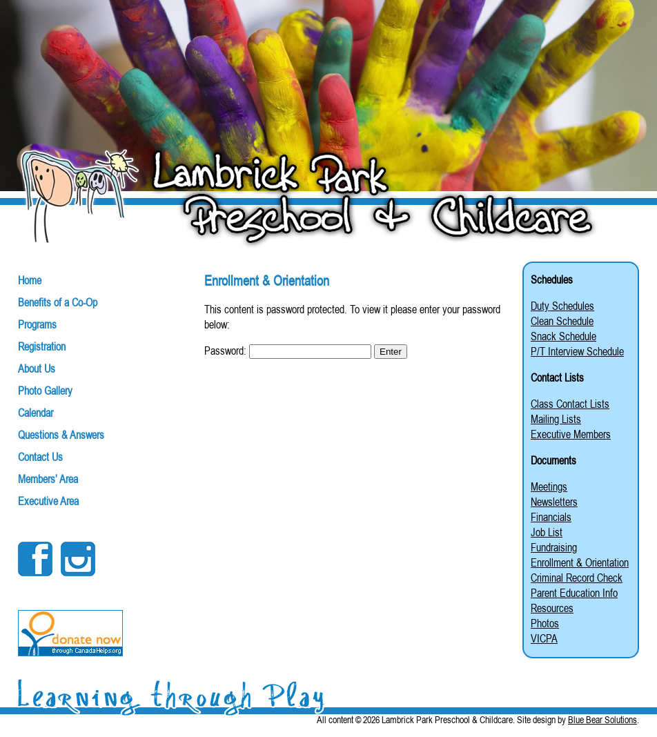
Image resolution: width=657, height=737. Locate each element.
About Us (36, 368)
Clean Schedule (562, 320)
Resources (552, 608)
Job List (546, 532)
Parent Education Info (574, 592)
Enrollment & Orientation (580, 562)
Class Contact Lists (570, 403)
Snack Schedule (563, 336)
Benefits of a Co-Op (57, 302)
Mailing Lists (556, 418)
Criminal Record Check (576, 577)
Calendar (35, 412)
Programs (37, 324)
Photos (545, 623)
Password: (287, 350)
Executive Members (571, 434)
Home (29, 280)
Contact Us (40, 456)
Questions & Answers (61, 434)
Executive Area (48, 501)
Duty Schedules (562, 305)
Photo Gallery (45, 390)
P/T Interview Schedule (577, 351)
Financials (551, 516)
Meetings (549, 486)
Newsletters (554, 501)
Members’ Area (48, 479)
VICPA (544, 638)
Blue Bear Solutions (602, 720)
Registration (42, 346)
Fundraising (554, 547)
